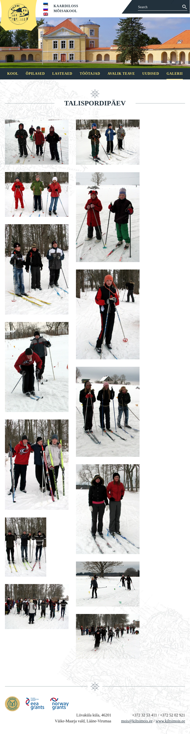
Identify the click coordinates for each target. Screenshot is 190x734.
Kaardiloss (66, 6)
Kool (12, 73)
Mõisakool (65, 11)
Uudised (150, 73)
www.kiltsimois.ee (170, 721)
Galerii (174, 73)
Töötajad (90, 73)
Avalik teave (121, 73)
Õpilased (35, 73)
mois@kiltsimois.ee (136, 721)
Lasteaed (62, 73)
